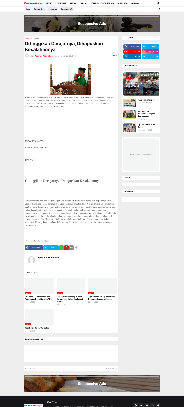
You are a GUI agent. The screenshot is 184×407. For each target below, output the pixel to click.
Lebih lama (110, 369)
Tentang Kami (39, 9)
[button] (158, 3)
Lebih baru (30, 369)
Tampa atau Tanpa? (146, 100)
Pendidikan (60, 3)
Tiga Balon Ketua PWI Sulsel (37, 328)
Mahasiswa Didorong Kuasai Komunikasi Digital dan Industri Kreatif (70, 299)
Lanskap (135, 3)
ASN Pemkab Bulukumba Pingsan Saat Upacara (146, 113)
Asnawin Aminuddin (48, 257)
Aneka (73, 3)
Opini (47, 241)
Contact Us (52, 9)
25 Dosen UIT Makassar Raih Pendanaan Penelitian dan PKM (38, 298)
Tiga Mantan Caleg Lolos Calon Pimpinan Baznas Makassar (102, 298)
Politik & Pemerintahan (102, 3)
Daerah (83, 3)
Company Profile (67, 9)
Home (49, 3)
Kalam (40, 241)
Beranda (28, 38)
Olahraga (122, 3)
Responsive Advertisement (141, 154)
